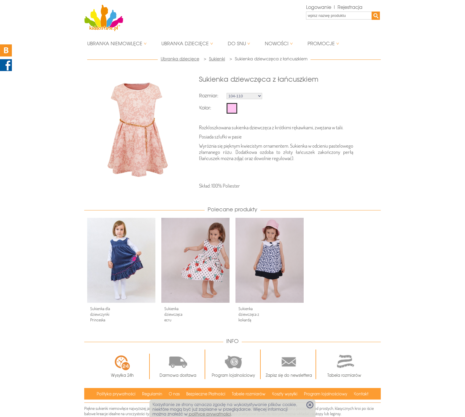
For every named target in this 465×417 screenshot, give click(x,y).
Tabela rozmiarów (344, 364)
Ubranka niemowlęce (114, 43)
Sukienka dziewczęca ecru (173, 314)
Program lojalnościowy (233, 364)
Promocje (321, 43)
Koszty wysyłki (284, 394)
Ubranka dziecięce (185, 43)
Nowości (277, 43)
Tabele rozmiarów (248, 394)
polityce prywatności (209, 414)
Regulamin (152, 394)
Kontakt (361, 394)
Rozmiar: (208, 96)
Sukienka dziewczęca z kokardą (248, 314)
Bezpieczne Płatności (205, 394)
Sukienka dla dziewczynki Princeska (100, 314)
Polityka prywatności (116, 394)
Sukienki (217, 59)
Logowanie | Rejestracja (334, 7)
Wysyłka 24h (122, 366)
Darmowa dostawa (178, 364)
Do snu (237, 43)
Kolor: (205, 108)
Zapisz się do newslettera (289, 364)
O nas (174, 394)
